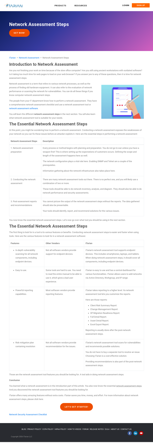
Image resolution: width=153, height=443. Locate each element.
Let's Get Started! (76, 407)
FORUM (85, 430)
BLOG (24, 430)
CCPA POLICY (47, 430)
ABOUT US (115, 430)
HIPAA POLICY (60, 430)
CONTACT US (126, 430)
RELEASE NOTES (97, 430)
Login (125, 5)
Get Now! (20, 33)
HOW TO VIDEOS (74, 430)
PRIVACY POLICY (34, 430)
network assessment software (23, 109)
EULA (107, 430)
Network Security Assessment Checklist (28, 415)
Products (60, 5)
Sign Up (141, 5)
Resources (80, 5)
